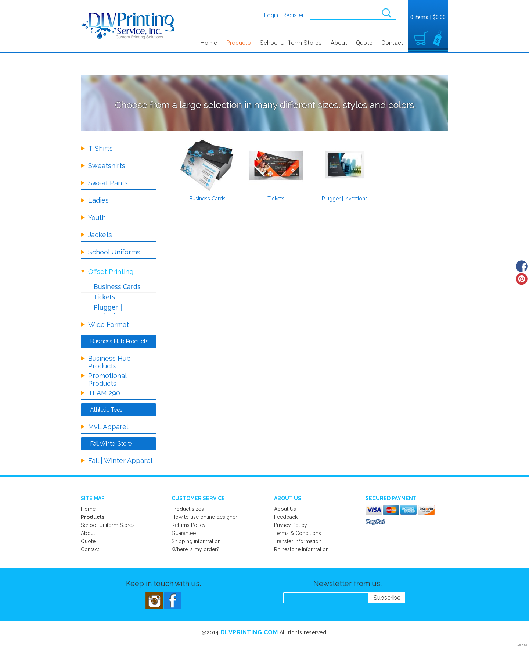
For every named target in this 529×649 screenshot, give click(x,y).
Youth (97, 217)
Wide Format (108, 324)
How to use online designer (204, 517)
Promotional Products (107, 379)
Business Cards (207, 199)
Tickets (275, 199)
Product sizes (188, 509)
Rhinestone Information (301, 549)
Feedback (286, 517)
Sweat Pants (108, 183)
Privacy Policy (290, 525)
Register (293, 15)
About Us (285, 509)
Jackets (100, 235)
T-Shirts (100, 148)
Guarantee (184, 533)
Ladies (98, 200)
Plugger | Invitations (345, 199)
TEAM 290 (104, 393)
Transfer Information (297, 541)
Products (238, 42)
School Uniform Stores (291, 42)
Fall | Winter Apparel (120, 460)
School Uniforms (114, 252)
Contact (392, 42)
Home (208, 42)
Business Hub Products (109, 362)
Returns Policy (189, 525)
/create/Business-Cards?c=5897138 (207, 165)
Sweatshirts (106, 166)
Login (271, 15)
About (339, 42)
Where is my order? (195, 549)
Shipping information (196, 541)
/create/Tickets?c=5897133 (275, 165)
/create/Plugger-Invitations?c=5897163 (344, 165)
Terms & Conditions (297, 533)
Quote (364, 42)
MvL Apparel (108, 427)
